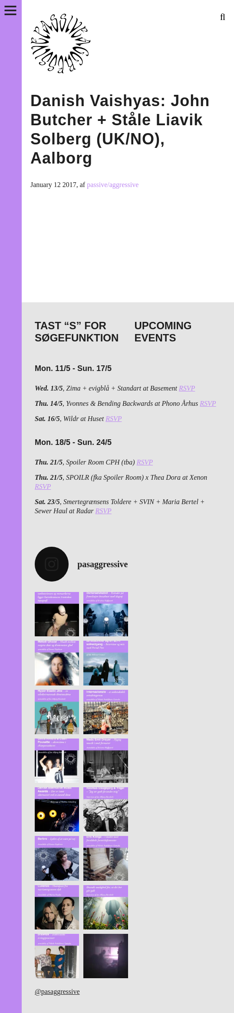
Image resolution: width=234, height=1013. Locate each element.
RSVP (187, 388)
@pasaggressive (57, 991)
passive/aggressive (112, 184)
